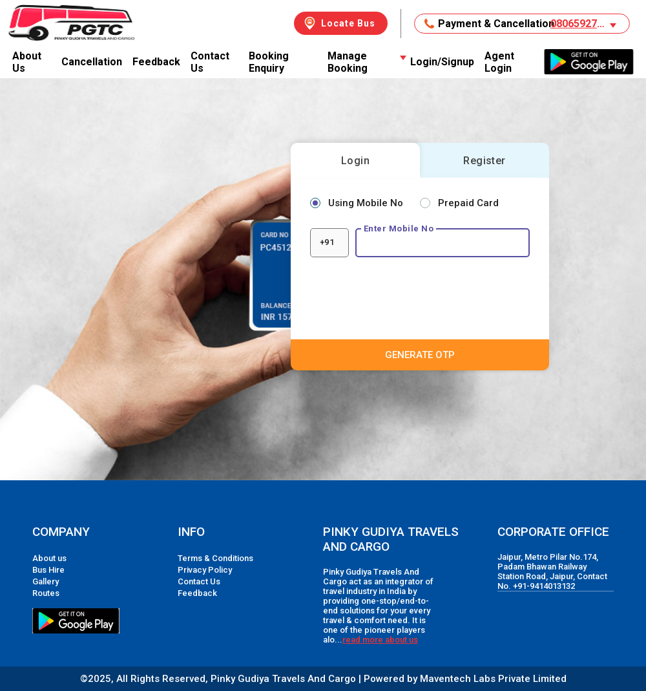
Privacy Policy (205, 570)
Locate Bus (338, 23)
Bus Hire (48, 570)
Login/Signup (442, 62)
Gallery (45, 581)
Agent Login (499, 62)
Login (355, 160)
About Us (26, 62)
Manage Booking (366, 62)
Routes (45, 593)
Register (484, 160)
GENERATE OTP (420, 355)
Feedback (156, 62)
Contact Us (210, 62)
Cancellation (91, 62)
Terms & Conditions (215, 558)
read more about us (380, 639)
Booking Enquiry (269, 62)
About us (49, 558)
